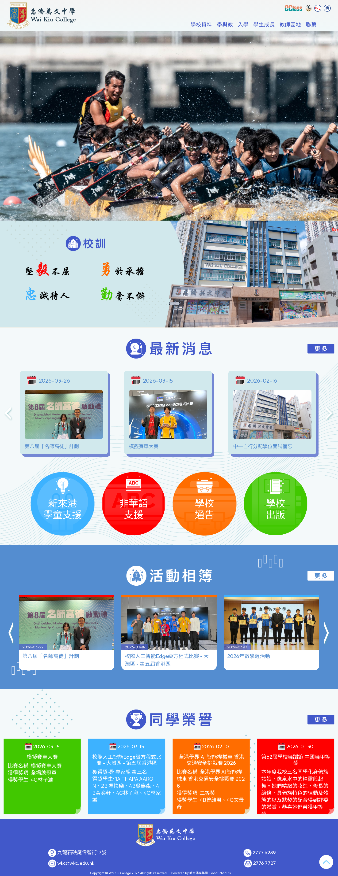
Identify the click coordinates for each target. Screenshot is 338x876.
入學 (243, 25)
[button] (11, 634)
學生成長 (264, 25)
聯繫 (311, 25)
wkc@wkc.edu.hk (75, 863)
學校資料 (201, 25)
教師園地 (290, 25)
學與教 (225, 25)
